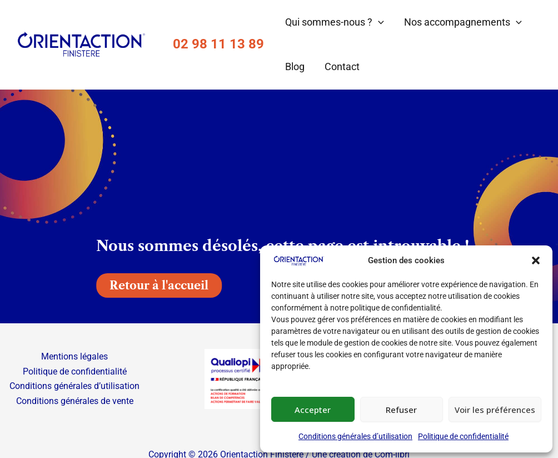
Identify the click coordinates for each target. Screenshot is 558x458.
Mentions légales (74, 356)
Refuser (401, 409)
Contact (342, 66)
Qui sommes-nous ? (334, 22)
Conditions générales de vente (74, 401)
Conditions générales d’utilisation (355, 436)
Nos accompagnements (463, 22)
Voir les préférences (495, 409)
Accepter (313, 409)
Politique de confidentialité (463, 436)
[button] (535, 260)
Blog (295, 66)
